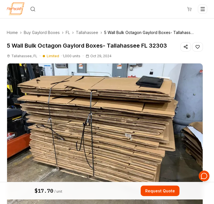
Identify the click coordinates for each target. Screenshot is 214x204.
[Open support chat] (204, 176)
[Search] (33, 9)
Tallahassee (87, 32)
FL (68, 32)
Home (12, 32)
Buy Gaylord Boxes (42, 32)
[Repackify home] (15, 9)
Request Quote (160, 191)
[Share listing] (185, 46)
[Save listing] (197, 46)
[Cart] (190, 9)
